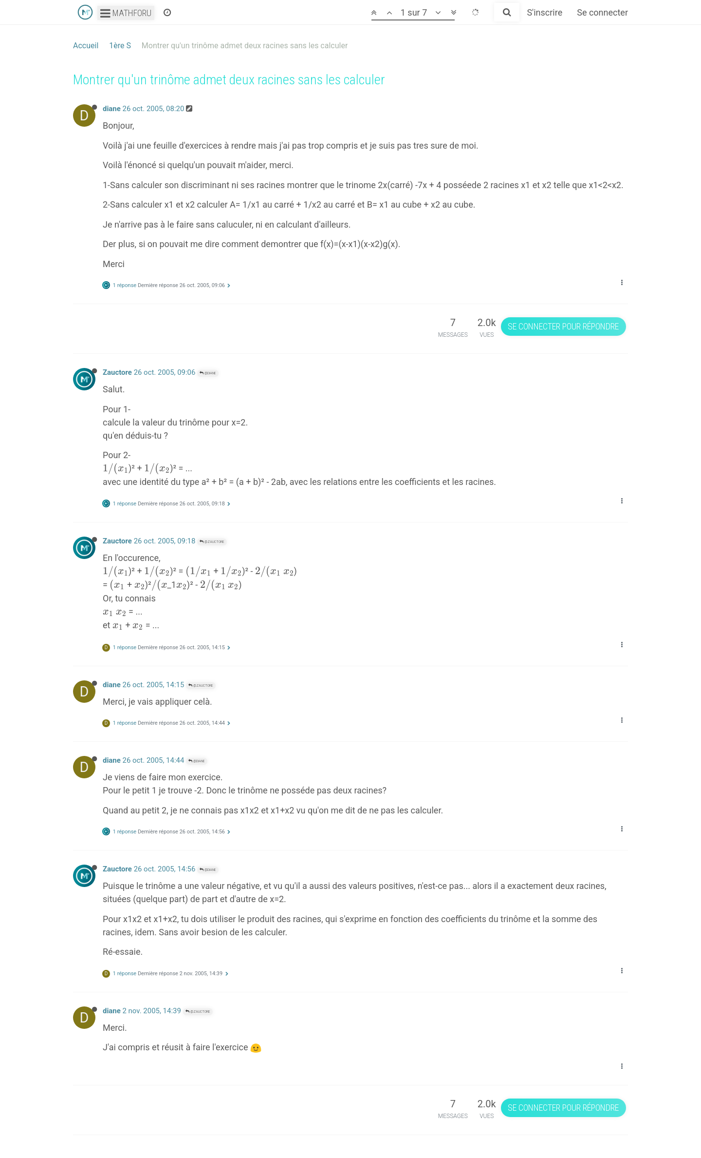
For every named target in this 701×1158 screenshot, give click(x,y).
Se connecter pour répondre (563, 326)
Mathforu (125, 13)
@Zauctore (212, 542)
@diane (208, 373)
